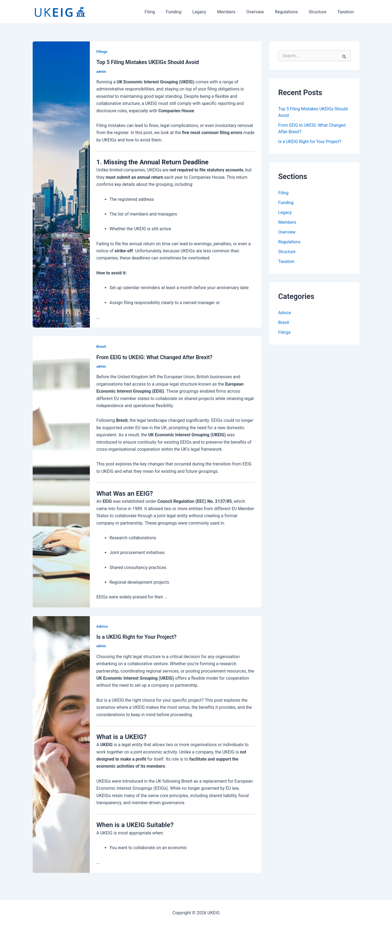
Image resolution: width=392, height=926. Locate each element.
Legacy (211, 11)
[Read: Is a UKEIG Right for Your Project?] (61, 743)
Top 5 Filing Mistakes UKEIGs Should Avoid (148, 62)
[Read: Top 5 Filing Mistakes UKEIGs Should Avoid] (61, 184)
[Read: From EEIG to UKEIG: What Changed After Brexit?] (61, 471)
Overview (263, 11)
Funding (187, 11)
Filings (102, 51)
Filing (166, 11)
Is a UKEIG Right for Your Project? (137, 636)
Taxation (346, 11)
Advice (102, 626)
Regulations (291, 11)
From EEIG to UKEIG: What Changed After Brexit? (155, 357)
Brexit (101, 346)
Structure (321, 11)
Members (236, 11)
